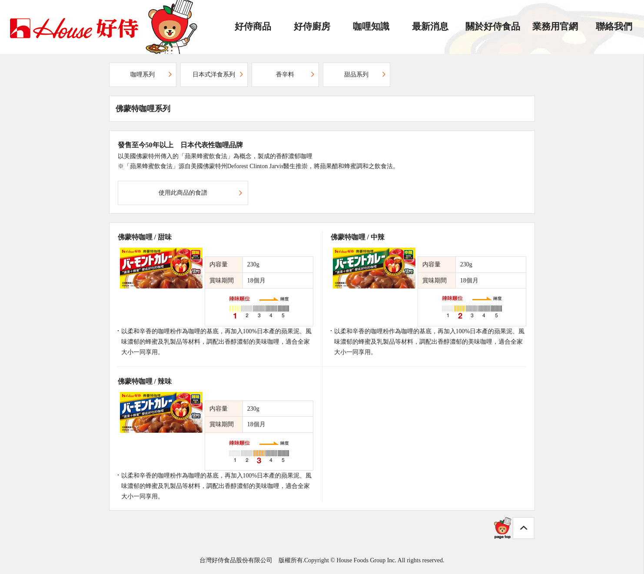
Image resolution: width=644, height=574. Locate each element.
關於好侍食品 (492, 26)
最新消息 (430, 26)
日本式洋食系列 (214, 74)
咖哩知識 (371, 26)
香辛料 (285, 74)
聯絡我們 (614, 26)
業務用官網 (555, 26)
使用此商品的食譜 (183, 192)
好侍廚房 (312, 26)
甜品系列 (356, 74)
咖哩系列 (142, 74)
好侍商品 (253, 26)
